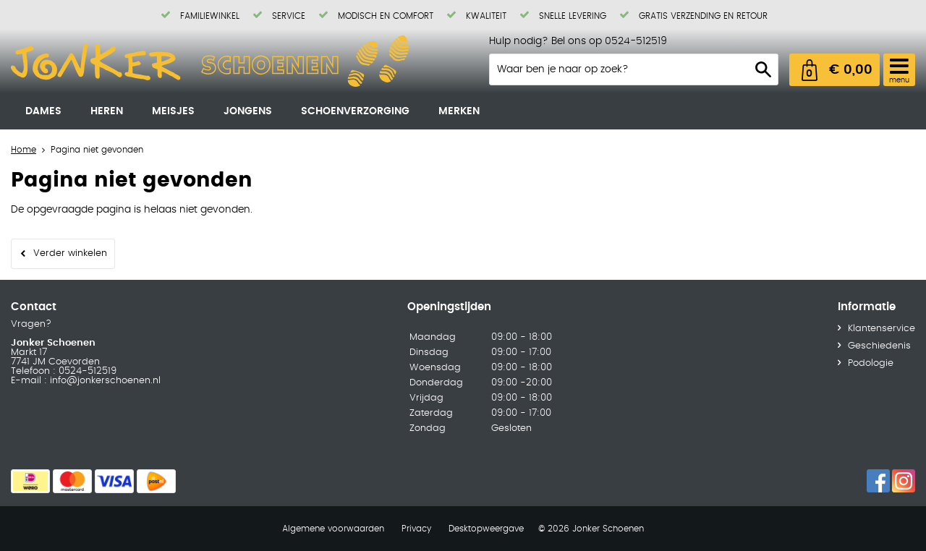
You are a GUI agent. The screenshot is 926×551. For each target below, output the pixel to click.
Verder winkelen (70, 253)
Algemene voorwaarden (333, 528)
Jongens (248, 111)
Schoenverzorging (355, 111)
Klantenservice (881, 328)
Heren (106, 111)
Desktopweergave (486, 528)
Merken (459, 111)
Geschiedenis (879, 346)
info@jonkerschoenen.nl (104, 380)
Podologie (870, 363)
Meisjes (173, 111)
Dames (43, 111)
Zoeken (763, 69)
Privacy (416, 528)
